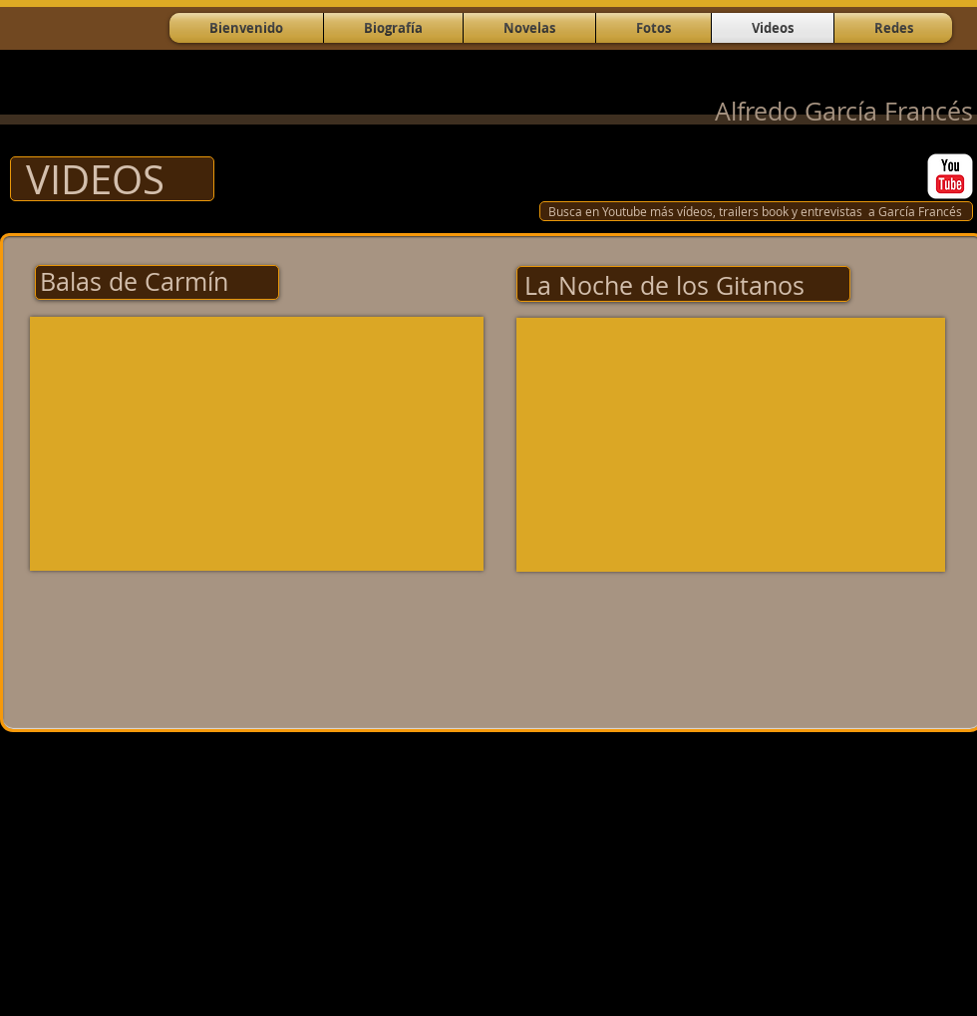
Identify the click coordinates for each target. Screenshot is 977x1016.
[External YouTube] (257, 444)
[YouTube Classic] (950, 176)
